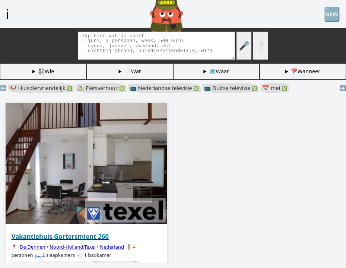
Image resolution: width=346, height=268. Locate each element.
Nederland (112, 246)
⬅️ (3, 88)
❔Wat (132, 71)
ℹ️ (7, 13)
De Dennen (32, 246)
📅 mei (275, 88)
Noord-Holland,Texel (73, 246)
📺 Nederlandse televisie (164, 88)
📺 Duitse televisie (230, 88)
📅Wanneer (305, 71)
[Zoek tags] (156, 46)
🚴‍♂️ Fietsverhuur (100, 88)
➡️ (342, 88)
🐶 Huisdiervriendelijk (41, 88)
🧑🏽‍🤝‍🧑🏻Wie (46, 71)
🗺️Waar (219, 71)
